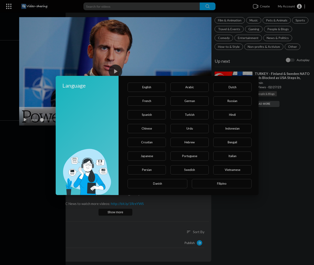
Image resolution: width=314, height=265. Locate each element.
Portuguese (189, 156)
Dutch (232, 87)
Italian (232, 156)
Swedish (189, 170)
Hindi (232, 114)
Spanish (147, 114)
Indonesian (232, 128)
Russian (232, 101)
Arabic (189, 87)
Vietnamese (232, 170)
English (146, 87)
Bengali (232, 142)
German (189, 101)
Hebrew (189, 142)
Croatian (147, 142)
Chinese (147, 128)
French (146, 101)
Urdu (189, 128)
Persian (147, 170)
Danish (157, 183)
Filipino (222, 183)
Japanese (147, 156)
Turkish (190, 114)
